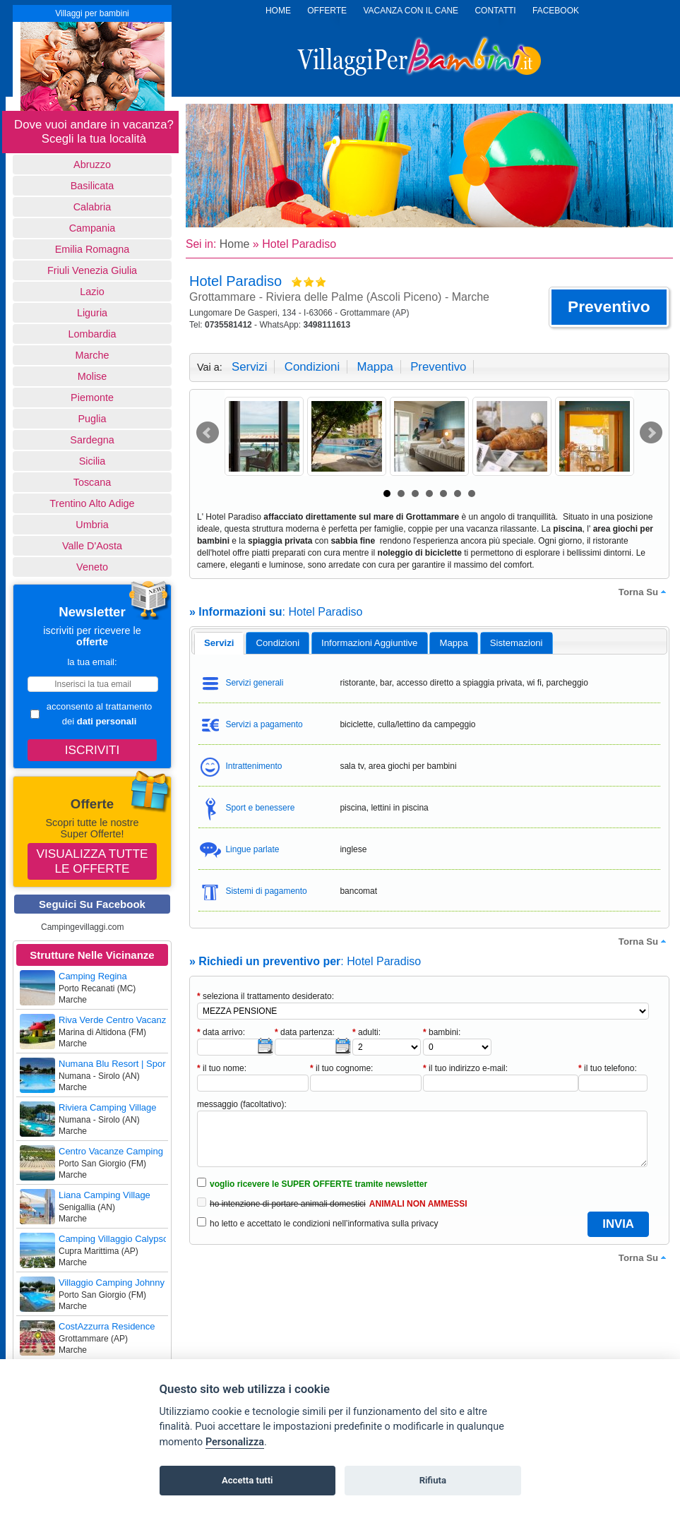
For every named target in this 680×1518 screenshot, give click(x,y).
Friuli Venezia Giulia (92, 270)
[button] (609, 307)
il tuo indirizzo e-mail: (465, 1068)
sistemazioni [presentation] (516, 643)
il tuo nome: (221, 1068)
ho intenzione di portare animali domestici (288, 1204)
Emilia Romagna (92, 249)
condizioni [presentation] (278, 643)
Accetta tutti (247, 1480)
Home (235, 244)
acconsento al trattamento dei (91, 714)
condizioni (312, 366)
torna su (644, 591)
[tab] (219, 643)
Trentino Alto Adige (91, 503)
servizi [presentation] (219, 643)
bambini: (441, 1032)
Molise (92, 376)
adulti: (366, 1032)
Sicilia (92, 461)
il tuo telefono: (607, 1068)
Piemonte (92, 397)
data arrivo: (221, 1032)
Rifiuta (432, 1480)
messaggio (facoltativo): (242, 1104)
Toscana (92, 482)
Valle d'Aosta (92, 545)
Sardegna (92, 440)
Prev (207, 433)
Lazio (92, 291)
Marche (92, 355)
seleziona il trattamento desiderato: (265, 996)
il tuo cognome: (341, 1068)
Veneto (92, 567)
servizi (249, 366)
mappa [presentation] (453, 643)
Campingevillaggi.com (82, 927)
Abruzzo (92, 164)
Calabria (92, 207)
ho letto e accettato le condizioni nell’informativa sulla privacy (324, 1224)
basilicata (92, 185)
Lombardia (92, 334)
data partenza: (305, 1032)
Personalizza (234, 1442)
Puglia (92, 418)
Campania (92, 228)
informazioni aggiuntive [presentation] (369, 643)
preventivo (438, 366)
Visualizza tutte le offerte (92, 861)
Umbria (92, 524)
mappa (375, 366)
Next (651, 433)
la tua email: (92, 662)
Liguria (92, 312)
